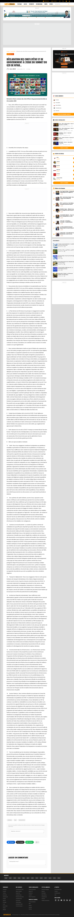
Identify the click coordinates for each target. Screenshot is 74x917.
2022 (24, 878)
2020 (32, 878)
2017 (46, 878)
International (41, 4)
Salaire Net (18, 893)
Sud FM (30, 907)
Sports (52, 4)
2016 (50, 878)
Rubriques (14, 4)
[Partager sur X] (20, 842)
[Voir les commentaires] (37, 842)
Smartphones (44, 896)
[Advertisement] (37, 34)
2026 (6, 878)
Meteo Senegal (19, 891)
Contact (56, 891)
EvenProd (30, 893)
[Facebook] (59, 1)
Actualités (10, 54)
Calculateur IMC (19, 898)
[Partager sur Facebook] (11, 842)
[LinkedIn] (67, 900)
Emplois (43, 891)
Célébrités (33, 4)
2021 (28, 878)
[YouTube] (66, 1)
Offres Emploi (18, 902)
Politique (21, 4)
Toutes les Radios (32, 901)
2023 (19, 878)
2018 (41, 878)
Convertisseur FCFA (19, 889)
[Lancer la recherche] (68, 4)
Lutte (4, 904)
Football (4, 902)
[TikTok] (70, 900)
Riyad (15, 820)
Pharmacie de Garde (20, 896)
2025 (10, 878)
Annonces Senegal (45, 889)
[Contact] (54, 1)
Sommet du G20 (22, 820)
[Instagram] (64, 900)
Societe (4, 891)
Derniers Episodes (32, 889)
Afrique (4, 909)
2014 (59, 878)
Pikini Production (32, 896)
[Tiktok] (69, 1)
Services (43, 898)
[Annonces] (46, 1)
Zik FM (30, 905)
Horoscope (18, 900)
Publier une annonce (45, 900)
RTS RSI (30, 909)
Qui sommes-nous (58, 889)
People (4, 898)
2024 (15, 878)
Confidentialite (57, 893)
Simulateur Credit (19, 904)
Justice (27, 4)
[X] (58, 900)
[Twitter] (63, 1)
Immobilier (44, 893)
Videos (4, 907)
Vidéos (47, 4)
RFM (29, 903)
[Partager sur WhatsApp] (29, 842)
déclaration (10, 820)
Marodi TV (31, 891)
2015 (54, 878)
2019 (37, 878)
